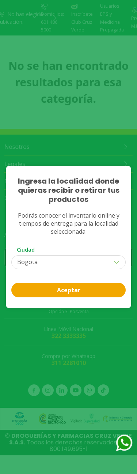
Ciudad (26, 249)
